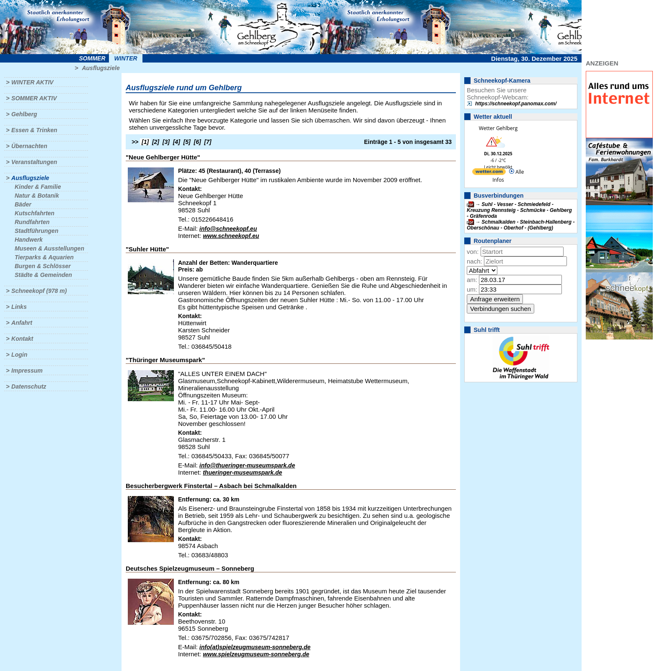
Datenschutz (28, 386)
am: (472, 279)
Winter (125, 58)
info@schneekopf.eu (228, 228)
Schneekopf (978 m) (39, 290)
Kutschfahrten (34, 213)
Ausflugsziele (100, 68)
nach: (474, 261)
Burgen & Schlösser (43, 266)
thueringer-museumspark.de (242, 472)
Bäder (23, 204)
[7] (207, 141)
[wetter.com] (489, 173)
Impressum (27, 370)
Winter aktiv (32, 82)
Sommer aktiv (34, 98)
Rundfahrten (32, 222)
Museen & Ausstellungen (49, 248)
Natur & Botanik (37, 195)
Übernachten (29, 146)
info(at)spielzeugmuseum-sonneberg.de (254, 647)
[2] (155, 141)
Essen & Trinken (34, 130)
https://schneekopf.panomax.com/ (515, 104)
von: (473, 251)
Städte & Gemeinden (43, 275)
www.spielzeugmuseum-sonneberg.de (256, 654)
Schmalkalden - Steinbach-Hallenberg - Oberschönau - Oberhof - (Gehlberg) (520, 225)
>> (135, 141)
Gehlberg (24, 114)
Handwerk (29, 239)
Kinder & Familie (38, 186)
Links (19, 306)
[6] (197, 141)
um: (472, 289)
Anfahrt (21, 322)
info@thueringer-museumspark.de (247, 465)
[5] (187, 141)
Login (19, 354)
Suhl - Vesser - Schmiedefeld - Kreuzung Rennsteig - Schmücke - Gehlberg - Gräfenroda (519, 210)
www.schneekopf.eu (231, 235)
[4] (176, 141)
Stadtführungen (36, 230)
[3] (166, 141)
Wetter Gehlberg (498, 128)
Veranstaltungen (34, 162)
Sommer (92, 58)
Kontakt (22, 338)
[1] (145, 141)
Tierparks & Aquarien (44, 257)
